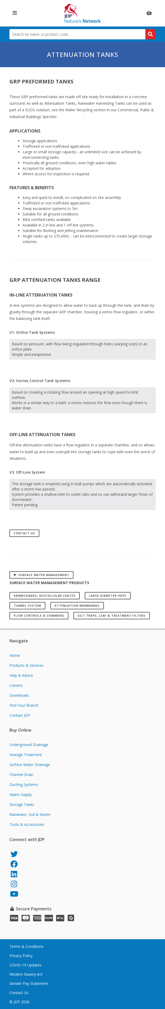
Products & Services (26, 665)
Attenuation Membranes (77, 605)
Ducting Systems (23, 784)
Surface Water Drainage (29, 764)
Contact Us (24, 533)
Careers (16, 685)
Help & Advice (21, 675)
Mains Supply (20, 794)
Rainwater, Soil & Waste (29, 814)
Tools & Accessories (26, 824)
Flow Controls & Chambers (39, 615)
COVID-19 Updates (25, 965)
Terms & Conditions (26, 946)
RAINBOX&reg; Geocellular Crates (45, 596)
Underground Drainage (28, 744)
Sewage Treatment (25, 754)
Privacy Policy (21, 955)
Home (14, 655)
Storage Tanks (21, 804)
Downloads (19, 695)
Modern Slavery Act (25, 974)
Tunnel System (27, 605)
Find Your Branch (24, 705)
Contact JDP (19, 715)
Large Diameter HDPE (107, 596)
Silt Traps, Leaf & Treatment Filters (112, 615)
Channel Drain (21, 774)
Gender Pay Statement (28, 983)
